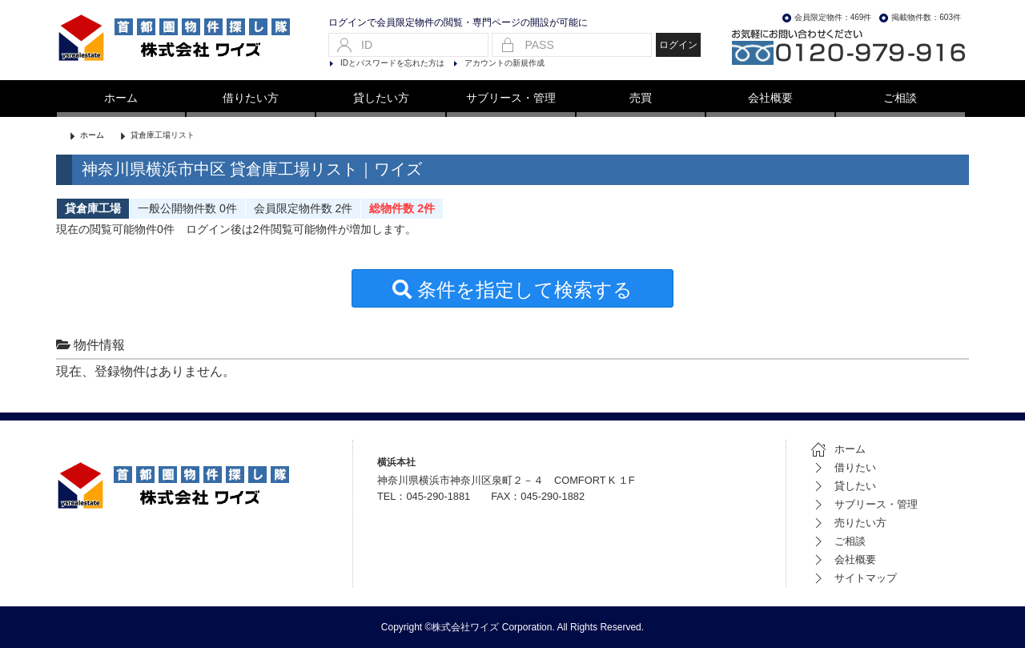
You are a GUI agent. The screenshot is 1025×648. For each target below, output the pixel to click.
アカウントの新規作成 (504, 62)
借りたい (843, 467)
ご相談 (900, 97)
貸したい (843, 486)
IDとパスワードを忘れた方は (392, 62)
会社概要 (770, 97)
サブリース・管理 (511, 97)
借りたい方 (251, 97)
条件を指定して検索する (512, 289)
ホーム (121, 97)
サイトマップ (853, 578)
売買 (640, 97)
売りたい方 (848, 523)
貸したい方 (381, 97)
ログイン (678, 44)
